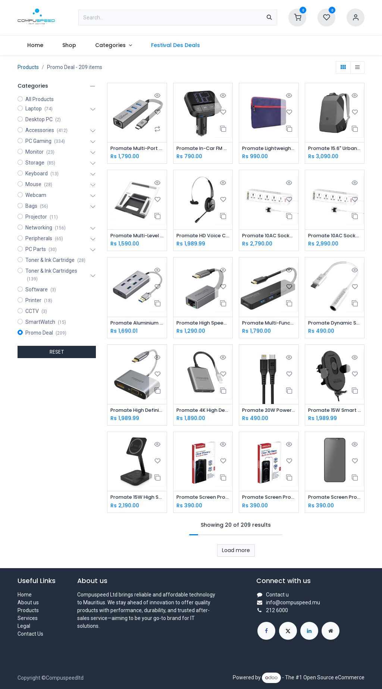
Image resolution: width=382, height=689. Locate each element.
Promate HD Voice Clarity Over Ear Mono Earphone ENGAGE (203, 236)
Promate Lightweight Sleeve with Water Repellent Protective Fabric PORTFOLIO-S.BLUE (268, 148)
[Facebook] (266, 631)
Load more (236, 553)
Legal (24, 626)
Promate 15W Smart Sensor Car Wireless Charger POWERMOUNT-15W (334, 412)
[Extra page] (330, 631)
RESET (57, 352)
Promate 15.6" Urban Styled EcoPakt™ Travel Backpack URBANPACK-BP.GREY (334, 148)
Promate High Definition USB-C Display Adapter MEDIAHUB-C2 (137, 412)
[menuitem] (35, 45)
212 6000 (277, 610)
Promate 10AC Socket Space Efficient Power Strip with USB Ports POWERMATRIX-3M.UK (268, 236)
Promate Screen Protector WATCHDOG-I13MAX (334, 500)
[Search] (269, 17)
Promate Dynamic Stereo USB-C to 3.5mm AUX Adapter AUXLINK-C (334, 324)
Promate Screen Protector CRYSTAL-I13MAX (268, 500)
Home (25, 595)
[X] (288, 631)
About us (28, 602)
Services (28, 618)
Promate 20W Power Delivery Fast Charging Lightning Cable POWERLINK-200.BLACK (268, 412)
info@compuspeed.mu (293, 602)
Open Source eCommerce (333, 677)
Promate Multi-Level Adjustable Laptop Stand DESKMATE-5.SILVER (137, 236)
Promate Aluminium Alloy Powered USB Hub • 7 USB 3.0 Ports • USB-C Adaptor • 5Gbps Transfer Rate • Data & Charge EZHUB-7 (137, 324)
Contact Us (30, 634)
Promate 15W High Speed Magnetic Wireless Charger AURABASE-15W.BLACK (137, 500)
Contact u (277, 595)
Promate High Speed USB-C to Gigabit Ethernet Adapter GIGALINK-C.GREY (203, 324)
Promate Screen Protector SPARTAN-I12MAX (203, 500)
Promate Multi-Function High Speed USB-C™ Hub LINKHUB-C (268, 324)
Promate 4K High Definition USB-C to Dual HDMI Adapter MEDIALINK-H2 (203, 412)
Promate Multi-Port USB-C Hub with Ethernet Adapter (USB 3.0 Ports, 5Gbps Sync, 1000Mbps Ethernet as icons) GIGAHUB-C (137, 148)
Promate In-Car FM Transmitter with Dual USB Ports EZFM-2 (203, 148)
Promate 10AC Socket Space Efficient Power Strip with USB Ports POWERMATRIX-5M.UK (334, 236)
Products (28, 67)
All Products (39, 99)
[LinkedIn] (309, 631)
